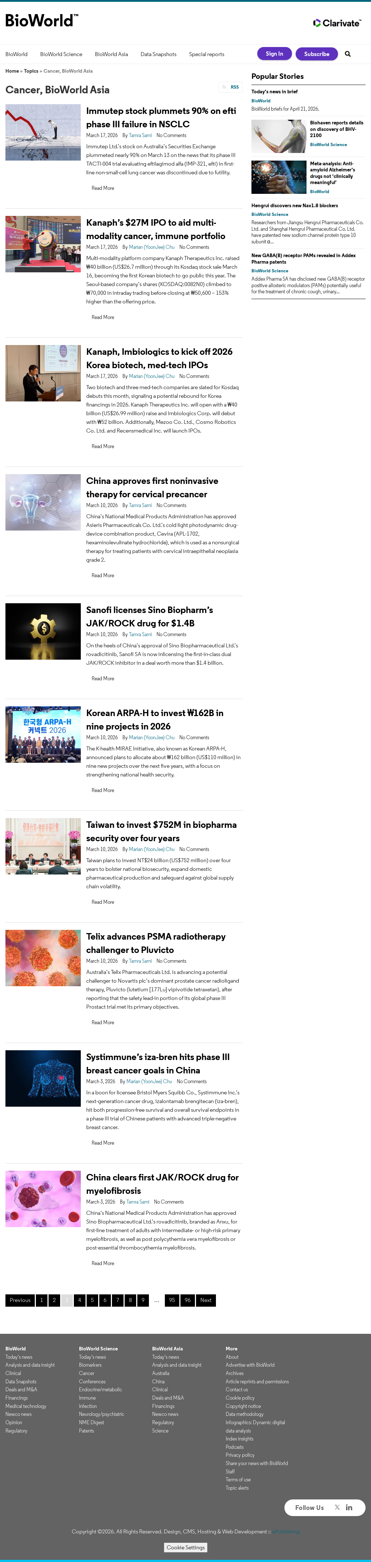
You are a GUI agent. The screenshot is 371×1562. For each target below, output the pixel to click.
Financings (16, 1398)
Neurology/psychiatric (101, 1414)
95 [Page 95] (172, 1300)
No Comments (171, 135)
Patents (86, 1430)
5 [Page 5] (92, 1300)
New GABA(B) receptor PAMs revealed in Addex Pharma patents (303, 258)
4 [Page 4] (79, 1300)
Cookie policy (240, 1398)
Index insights (239, 1438)
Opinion (13, 1422)
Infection (88, 1406)
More (231, 1348)
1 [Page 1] (41, 1300)
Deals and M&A (21, 1389)
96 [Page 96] (188, 1300)
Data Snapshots (158, 54)
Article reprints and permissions (257, 1381)
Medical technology (25, 1406)
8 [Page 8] (130, 1300)
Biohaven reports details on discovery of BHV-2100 (336, 129)
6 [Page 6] (105, 1300)
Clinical (13, 1373)
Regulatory (16, 1430)
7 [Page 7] (117, 1300)
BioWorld (16, 54)
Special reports (206, 54)
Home (12, 71)
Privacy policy (240, 1455)
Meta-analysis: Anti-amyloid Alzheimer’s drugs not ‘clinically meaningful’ (332, 173)
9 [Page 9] (143, 1300)
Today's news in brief (274, 91)
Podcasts (234, 1447)
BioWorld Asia (111, 54)
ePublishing (286, 1531)
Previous (20, 1300)
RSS (234, 87)
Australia (160, 1373)
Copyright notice (243, 1406)
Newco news (18, 1414)
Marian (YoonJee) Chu (152, 247)
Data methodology (245, 1414)
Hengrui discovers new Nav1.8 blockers (294, 205)
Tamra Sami (140, 135)
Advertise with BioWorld (250, 1365)
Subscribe (316, 54)
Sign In (274, 53)
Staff (230, 1471)
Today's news (18, 1357)
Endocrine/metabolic (100, 1389)
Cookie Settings (186, 1547)
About (232, 1357)
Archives (234, 1373)
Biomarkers (90, 1365)
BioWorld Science (61, 54)
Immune (87, 1398)
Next (206, 1300)
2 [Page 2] (54, 1300)
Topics (31, 71)
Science (160, 1430)
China (158, 1381)
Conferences (92, 1381)
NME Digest (91, 1422)
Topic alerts (237, 1488)
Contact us (237, 1389)
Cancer (86, 1373)
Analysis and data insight (30, 1365)
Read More (103, 188)
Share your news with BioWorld (257, 1463)
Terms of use (238, 1479)
